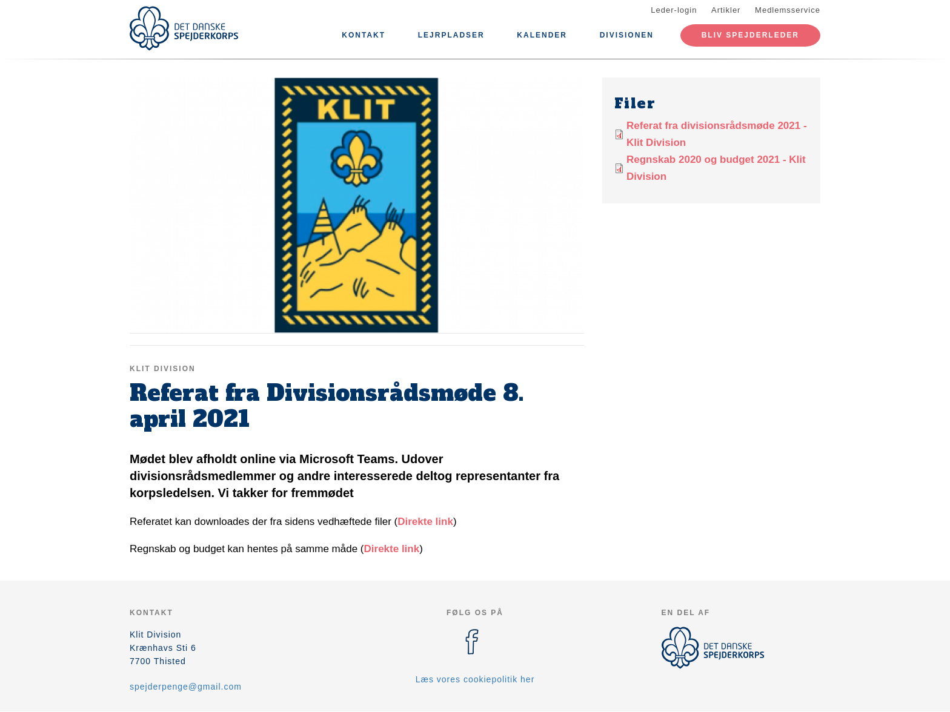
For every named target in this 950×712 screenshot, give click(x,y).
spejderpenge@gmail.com (186, 686)
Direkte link (425, 521)
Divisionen (627, 35)
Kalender (542, 35)
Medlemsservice (787, 10)
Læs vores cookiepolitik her (475, 679)
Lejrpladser (451, 35)
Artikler (725, 10)
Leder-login (674, 10)
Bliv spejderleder (750, 35)
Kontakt (363, 35)
